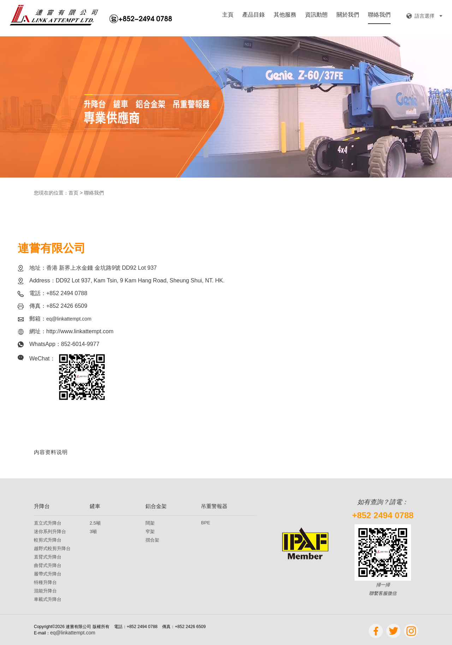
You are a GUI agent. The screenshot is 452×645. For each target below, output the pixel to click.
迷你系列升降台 (50, 531)
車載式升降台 (47, 599)
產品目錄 (253, 15)
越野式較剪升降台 (52, 548)
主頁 (227, 15)
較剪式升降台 (47, 540)
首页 (73, 193)
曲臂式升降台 (47, 565)
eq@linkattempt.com (68, 319)
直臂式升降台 (47, 557)
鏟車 (95, 506)
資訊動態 (316, 15)
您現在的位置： (51, 193)
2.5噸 (95, 523)
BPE (205, 522)
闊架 (150, 523)
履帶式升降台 (47, 574)
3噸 (93, 531)
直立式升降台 (47, 523)
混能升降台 (45, 590)
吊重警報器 (214, 506)
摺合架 (152, 540)
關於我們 (348, 15)
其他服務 (285, 15)
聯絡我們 (379, 15)
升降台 (42, 506)
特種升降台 (45, 582)
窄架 (150, 531)
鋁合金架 (156, 506)
